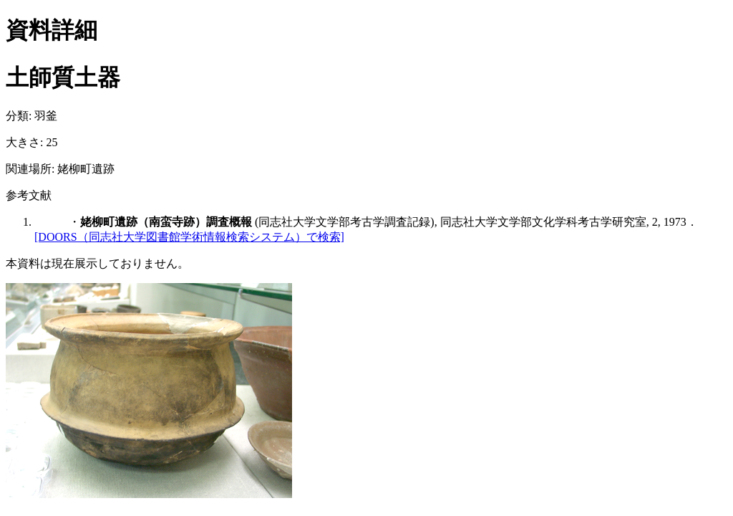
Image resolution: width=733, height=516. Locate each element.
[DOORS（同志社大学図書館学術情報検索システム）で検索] (189, 237)
